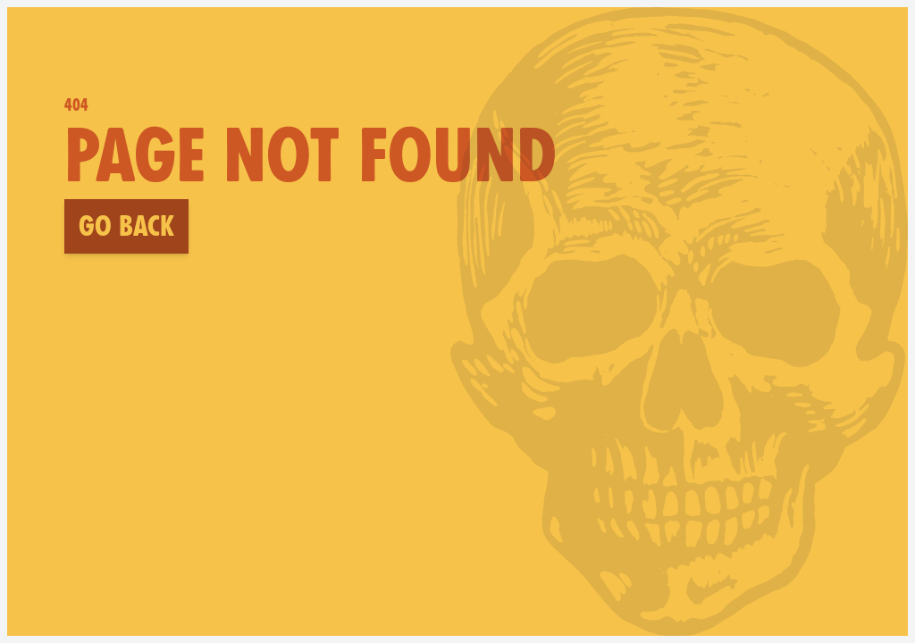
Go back (126, 226)
